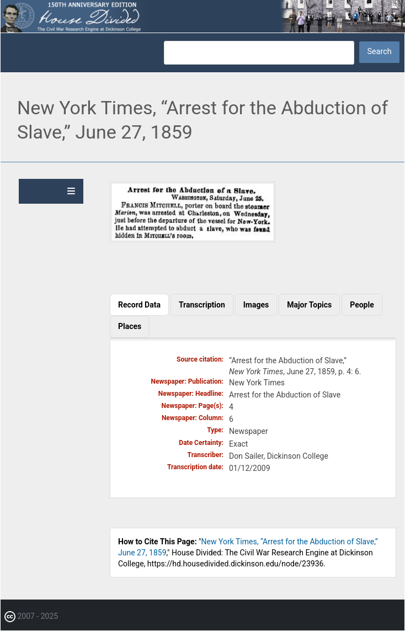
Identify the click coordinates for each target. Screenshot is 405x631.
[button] (192, 239)
